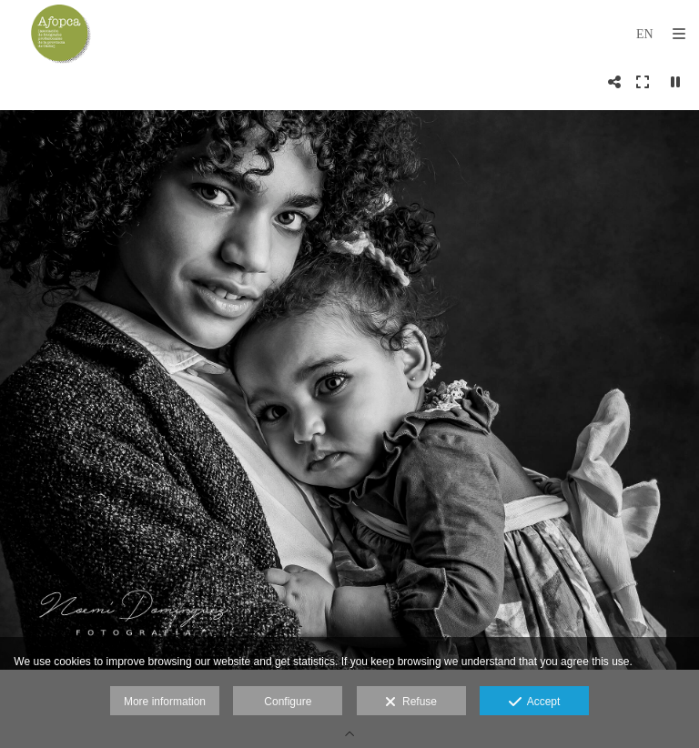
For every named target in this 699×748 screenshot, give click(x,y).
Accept (535, 702)
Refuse (411, 702)
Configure (287, 701)
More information (165, 701)
